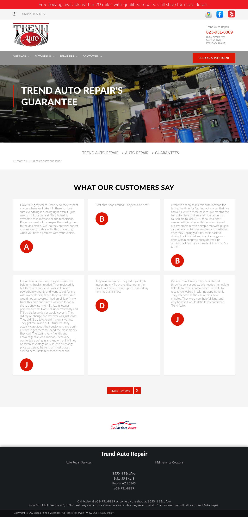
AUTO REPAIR (43, 56)
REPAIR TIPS (67, 56)
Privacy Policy (106, 512)
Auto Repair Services (79, 462)
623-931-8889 (219, 32)
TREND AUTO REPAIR (100, 153)
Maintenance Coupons (169, 462)
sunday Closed (31, 14)
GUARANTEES (167, 153)
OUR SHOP (19, 56)
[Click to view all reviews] (124, 390)
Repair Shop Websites (47, 512)
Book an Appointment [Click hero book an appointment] (214, 58)
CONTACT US (90, 56)
